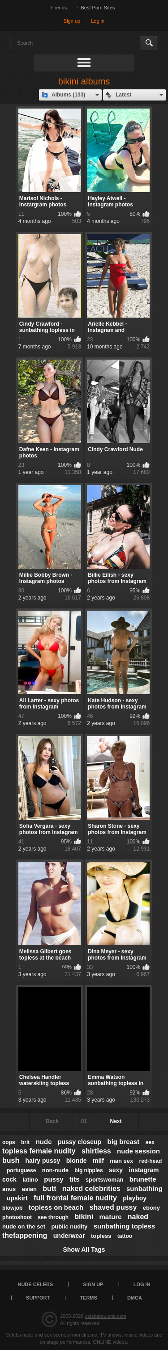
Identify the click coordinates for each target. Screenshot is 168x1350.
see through (53, 1217)
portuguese (21, 1170)
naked (138, 1216)
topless (101, 1236)
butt (49, 1188)
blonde (76, 1160)
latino (30, 1179)
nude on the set (23, 1226)
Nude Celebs (35, 1284)
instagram (144, 1170)
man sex (121, 1160)
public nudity (69, 1226)
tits (74, 1179)
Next (115, 1121)
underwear (69, 1235)
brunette (142, 1179)
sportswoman (105, 1179)
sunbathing (144, 1188)
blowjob (12, 1208)
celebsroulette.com (105, 1316)
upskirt (17, 1198)
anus (9, 1189)
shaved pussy (113, 1207)
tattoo (124, 1236)
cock (9, 1179)
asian (29, 1189)
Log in (97, 21)
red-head (150, 1161)
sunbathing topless (124, 1226)
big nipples (88, 1170)
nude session (138, 1151)
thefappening (24, 1235)
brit (25, 1142)
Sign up (72, 21)
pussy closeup (79, 1141)
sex (150, 1142)
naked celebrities (91, 1188)
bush (10, 1160)
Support (38, 1297)
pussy (53, 1179)
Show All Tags (84, 1249)
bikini (83, 1216)
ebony (151, 1207)
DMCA (134, 1297)
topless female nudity (39, 1151)
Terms (88, 1297)
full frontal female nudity (75, 1198)
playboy (134, 1198)
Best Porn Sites (98, 7)
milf (98, 1160)
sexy (116, 1170)
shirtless (96, 1151)
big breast (124, 1141)
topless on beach (56, 1207)
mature (110, 1216)
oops (8, 1142)
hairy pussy (43, 1160)
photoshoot (17, 1217)
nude (44, 1141)
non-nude (55, 1170)
